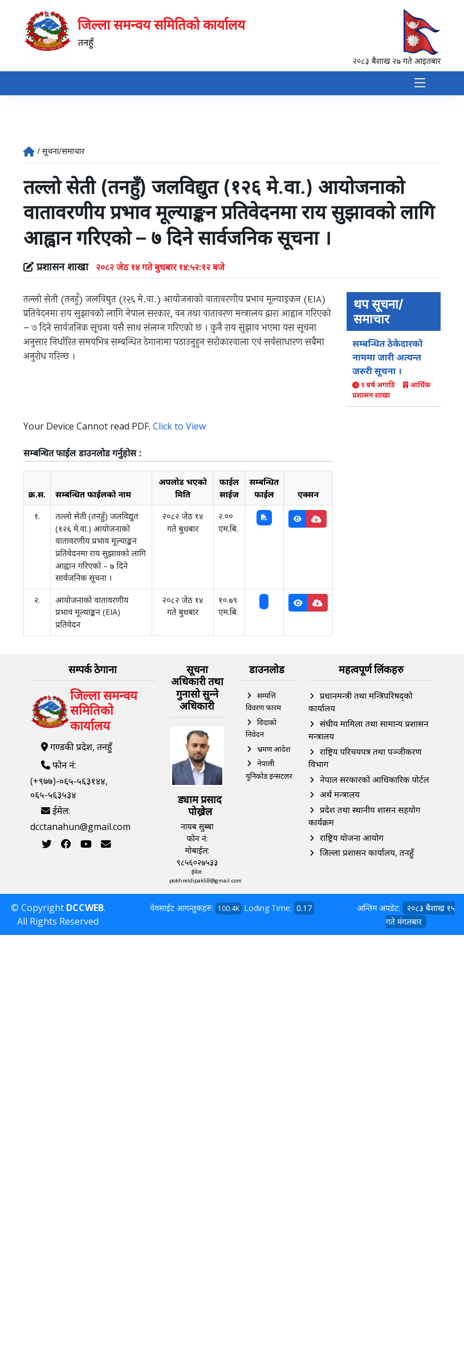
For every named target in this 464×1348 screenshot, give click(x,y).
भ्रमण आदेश (273, 749)
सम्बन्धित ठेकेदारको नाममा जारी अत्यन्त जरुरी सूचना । (387, 358)
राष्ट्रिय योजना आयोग (352, 837)
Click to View (179, 426)
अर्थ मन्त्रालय (340, 794)
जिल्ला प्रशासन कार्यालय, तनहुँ (367, 853)
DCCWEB (85, 908)
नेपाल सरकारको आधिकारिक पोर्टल (374, 779)
